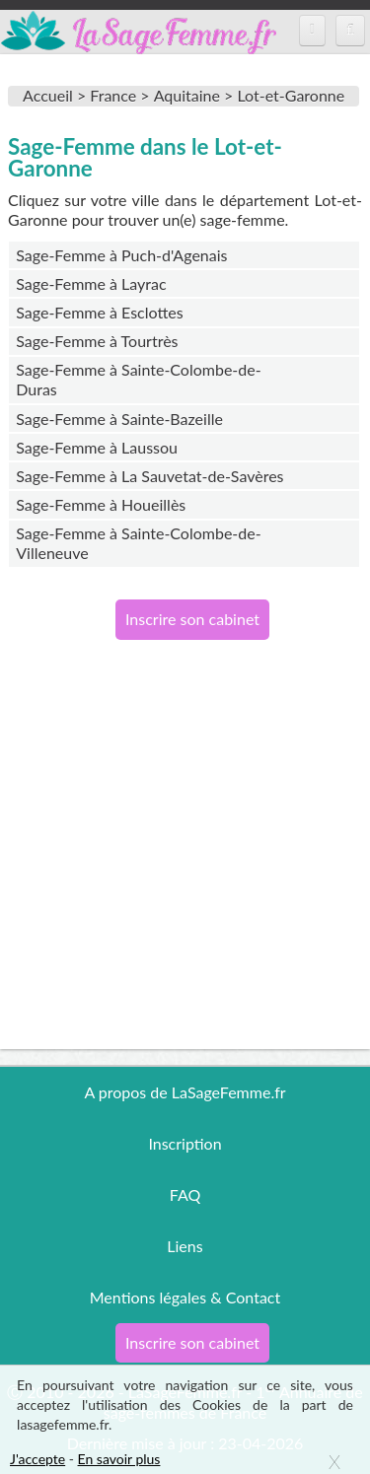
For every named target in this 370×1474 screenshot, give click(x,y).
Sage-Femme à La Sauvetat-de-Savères (149, 475)
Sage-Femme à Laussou (97, 447)
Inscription (184, 1143)
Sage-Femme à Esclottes (99, 312)
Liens (184, 1245)
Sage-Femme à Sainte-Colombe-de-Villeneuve (138, 543)
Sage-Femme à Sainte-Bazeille (119, 418)
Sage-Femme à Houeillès (100, 504)
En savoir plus (119, 1458)
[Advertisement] (185, 864)
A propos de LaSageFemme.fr (184, 1092)
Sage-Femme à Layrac (91, 283)
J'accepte (37, 1458)
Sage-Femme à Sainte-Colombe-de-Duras (138, 379)
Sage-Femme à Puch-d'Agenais (121, 255)
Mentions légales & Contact (185, 1297)
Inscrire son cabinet (192, 618)
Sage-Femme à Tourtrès (97, 340)
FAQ (185, 1194)
